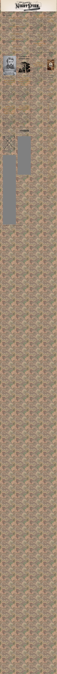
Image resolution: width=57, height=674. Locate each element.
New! (48, 40)
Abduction (49, 127)
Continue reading (22, 123)
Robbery (52, 182)
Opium (53, 174)
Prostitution (52, 179)
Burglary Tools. (17, 52)
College (51, 143)
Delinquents (49, 149)
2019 (48, 112)
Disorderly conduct (50, 152)
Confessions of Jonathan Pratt (24, 57)
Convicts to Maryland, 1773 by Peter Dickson (39, 64)
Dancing (50, 148)
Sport (53, 186)
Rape (50, 180)
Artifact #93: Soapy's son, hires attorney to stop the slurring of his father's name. (9, 110)
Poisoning (51, 177)
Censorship (48, 140)
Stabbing (50, 188)
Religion (48, 181)
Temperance (50, 191)
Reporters (51, 181)
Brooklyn (53, 136)
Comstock (49, 144)
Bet (51, 134)
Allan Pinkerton (49, 131)
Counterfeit (52, 145)
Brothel (49, 137)
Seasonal (49, 185)
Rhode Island (49, 182)
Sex (50, 185)
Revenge (53, 181)
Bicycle (53, 134)
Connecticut (49, 145)
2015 (48, 108)
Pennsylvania (49, 175)
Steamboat (53, 188)
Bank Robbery (49, 133)
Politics (53, 178)
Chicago (51, 140)
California (49, 139)
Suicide (48, 190)
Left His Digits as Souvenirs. (17, 26)
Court (48, 146)
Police (53, 177)
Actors (50, 128)
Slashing (52, 185)
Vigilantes (53, 193)
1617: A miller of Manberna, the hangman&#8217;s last (24, 108)
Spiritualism (51, 186)
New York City (52, 172)
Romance (49, 183)
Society (48, 186)
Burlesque (52, 138)
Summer (50, 190)
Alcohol (53, 130)
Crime (52, 146)
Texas (48, 192)
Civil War (51, 142)
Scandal (51, 184)
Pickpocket (48, 177)
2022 (48, 115)
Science (53, 184)
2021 (48, 114)
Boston (51, 135)
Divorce (53, 152)
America (53, 131)
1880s (49, 126)
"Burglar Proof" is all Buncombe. (17, 18)
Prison (50, 179)
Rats (51, 180)
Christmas (52, 141)
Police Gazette (50, 178)
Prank (48, 179)
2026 (48, 120)
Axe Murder (52, 132)
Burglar (53, 137)
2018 (48, 111)
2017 (48, 110)
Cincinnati (48, 142)
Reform (53, 180)
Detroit (51, 150)
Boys (48, 136)
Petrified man (49, 176)
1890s (53, 126)
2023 (48, 116)
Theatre (50, 192)
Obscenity (49, 174)
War (50, 194)
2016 (48, 109)
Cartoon (53, 139)
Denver (52, 149)
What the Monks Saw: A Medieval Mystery (9, 82)
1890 (51, 126)
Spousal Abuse (51, 187)
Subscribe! (51, 36)
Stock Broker (52, 189)
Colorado (53, 143)
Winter (53, 195)
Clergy (53, 142)
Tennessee (53, 191)
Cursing (48, 148)
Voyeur (48, 194)
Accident (49, 128)
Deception (53, 148)
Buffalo (51, 137)
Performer (52, 175)
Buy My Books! (51, 54)
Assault (50, 132)
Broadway (50, 136)
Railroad (48, 180)
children (53, 140)
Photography (52, 176)
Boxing (53, 135)
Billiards (48, 135)
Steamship (49, 189)
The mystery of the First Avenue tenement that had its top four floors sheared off (24, 81)
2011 (48, 103)
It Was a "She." (17, 46)
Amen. (24, 75)
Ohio (51, 174)
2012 (48, 104)
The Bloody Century (51, 76)
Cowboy (50, 146)
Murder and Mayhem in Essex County (50, 95)
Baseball (49, 134)
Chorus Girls (49, 141)
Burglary (49, 138)
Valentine (50, 193)
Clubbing (49, 143)
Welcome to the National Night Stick (50, 19)
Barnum (52, 133)
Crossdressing (51, 147)
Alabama (51, 130)
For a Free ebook (51, 37)
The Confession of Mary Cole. (39, 16)
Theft (51, 192)
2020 (48, 113)
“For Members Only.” (17, 34)
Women (51, 196)
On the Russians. (39, 40)
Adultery (53, 128)
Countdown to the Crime (39, 44)
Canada (51, 139)
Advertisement (49, 129)
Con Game (52, 144)
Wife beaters (50, 195)
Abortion (52, 127)
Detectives (49, 150)
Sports (48, 187)
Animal (48, 132)
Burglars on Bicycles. (17, 39)
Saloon (51, 183)
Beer (50, 134)
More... (9, 101)
